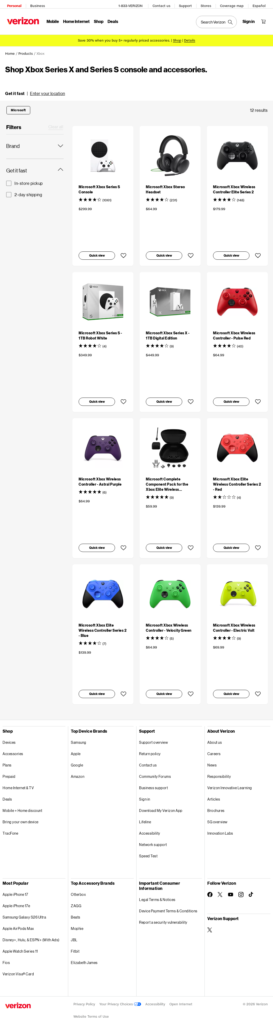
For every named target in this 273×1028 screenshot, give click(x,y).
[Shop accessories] (177, 37)
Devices (9, 739)
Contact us (163, 4)
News (212, 761)
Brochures (216, 807)
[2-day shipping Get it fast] (35, 191)
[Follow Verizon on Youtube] (230, 890)
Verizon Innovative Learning (229, 784)
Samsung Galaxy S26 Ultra (24, 913)
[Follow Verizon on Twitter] (220, 890)
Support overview (153, 739)
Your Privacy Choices (120, 1000)
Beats (75, 913)
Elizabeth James (84, 959)
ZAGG (76, 902)
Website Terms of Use (91, 1013)
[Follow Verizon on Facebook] (210, 890)
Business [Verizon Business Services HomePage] (35, 4)
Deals (7, 795)
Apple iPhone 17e (16, 902)
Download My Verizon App (161, 807)
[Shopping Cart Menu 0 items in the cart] (265, 19)
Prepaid (9, 773)
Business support (153, 784)
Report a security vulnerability (163, 918)
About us (214, 739)
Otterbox (78, 891)
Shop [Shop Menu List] (97, 19)
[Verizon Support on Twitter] (210, 926)
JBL (74, 936)
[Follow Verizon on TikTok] (251, 890)
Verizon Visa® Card (18, 970)
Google (77, 761)
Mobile (51, 19)
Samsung (78, 739)
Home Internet (74, 19)
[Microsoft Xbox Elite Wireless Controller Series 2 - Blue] (102, 626)
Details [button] (189, 37)
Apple (76, 750)
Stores (207, 4)
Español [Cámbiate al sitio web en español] (260, 4)
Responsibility (219, 773)
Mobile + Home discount (22, 807)
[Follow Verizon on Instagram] (241, 890)
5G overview (217, 818)
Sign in (144, 795)
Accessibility (149, 829)
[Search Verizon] (218, 20)
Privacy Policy (84, 1000)
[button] (35, 89)
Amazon (77, 773)
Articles (213, 795)
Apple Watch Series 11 (20, 947)
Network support (153, 841)
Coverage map (233, 4)
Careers (214, 750)
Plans (7, 761)
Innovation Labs (220, 829)
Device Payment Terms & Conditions (168, 907)
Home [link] (10, 50)
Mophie (77, 925)
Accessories (13, 750)
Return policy (150, 750)
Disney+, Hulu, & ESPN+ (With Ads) (31, 936)
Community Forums (155, 773)
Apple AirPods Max (18, 925)
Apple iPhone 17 (15, 891)
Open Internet (180, 1000)
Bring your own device (21, 818)
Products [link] (25, 50)
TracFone (10, 829)
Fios (6, 959)
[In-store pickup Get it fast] (35, 179)
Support (187, 4)
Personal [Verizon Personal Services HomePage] (12, 4)
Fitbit (75, 947)
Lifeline (145, 818)
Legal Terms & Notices (157, 896)
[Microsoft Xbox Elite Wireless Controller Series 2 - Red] (237, 480)
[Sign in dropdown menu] (250, 20)
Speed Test (148, 852)
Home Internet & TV (18, 784)
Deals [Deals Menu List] (111, 19)
